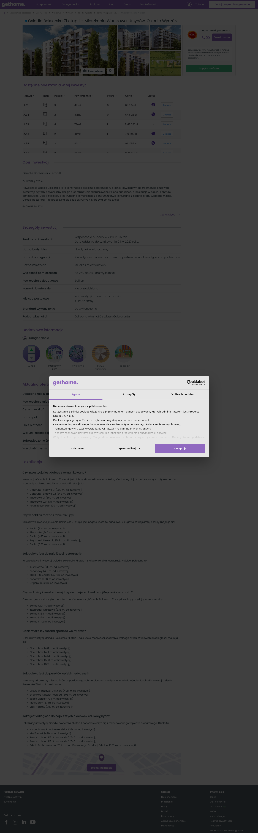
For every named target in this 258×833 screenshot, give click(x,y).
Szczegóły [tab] (129, 394)
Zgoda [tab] (76, 394)
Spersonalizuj (129, 448)
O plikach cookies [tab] (182, 394)
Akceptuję (180, 448)
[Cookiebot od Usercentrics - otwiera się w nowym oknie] (189, 382)
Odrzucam (77, 448)
